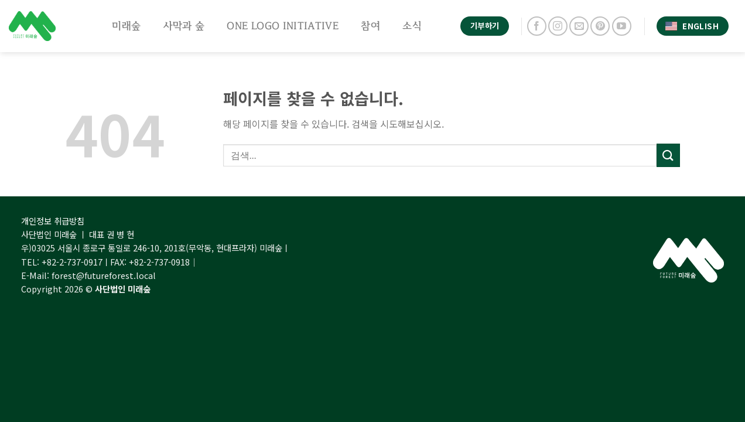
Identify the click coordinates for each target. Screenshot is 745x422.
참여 (370, 26)
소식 (412, 26)
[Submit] (668, 155)
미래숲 (126, 26)
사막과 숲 (184, 26)
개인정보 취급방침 (52, 221)
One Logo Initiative (283, 26)
